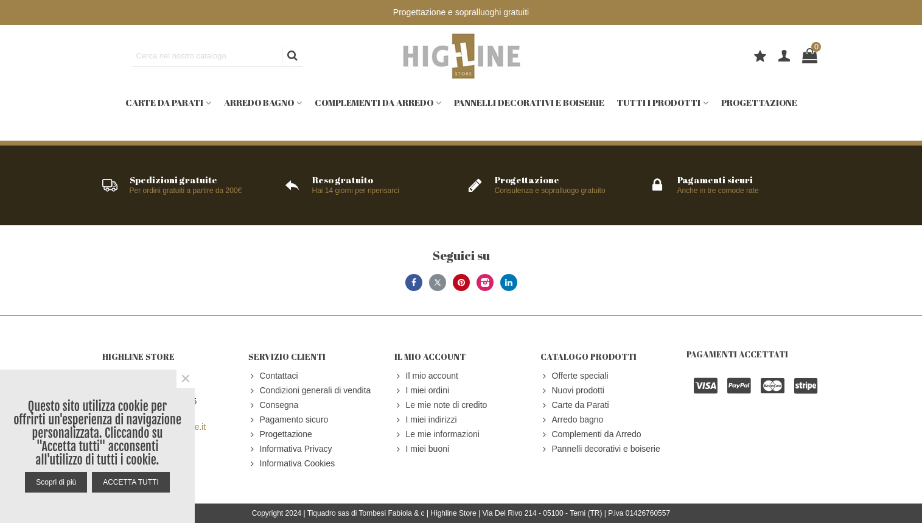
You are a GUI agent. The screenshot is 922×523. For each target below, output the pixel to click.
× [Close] (185, 379)
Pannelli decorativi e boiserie (529, 102)
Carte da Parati (164, 102)
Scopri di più (56, 482)
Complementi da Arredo (374, 102)
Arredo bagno (259, 102)
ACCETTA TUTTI (131, 482)
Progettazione (759, 102)
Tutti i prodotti (658, 102)
